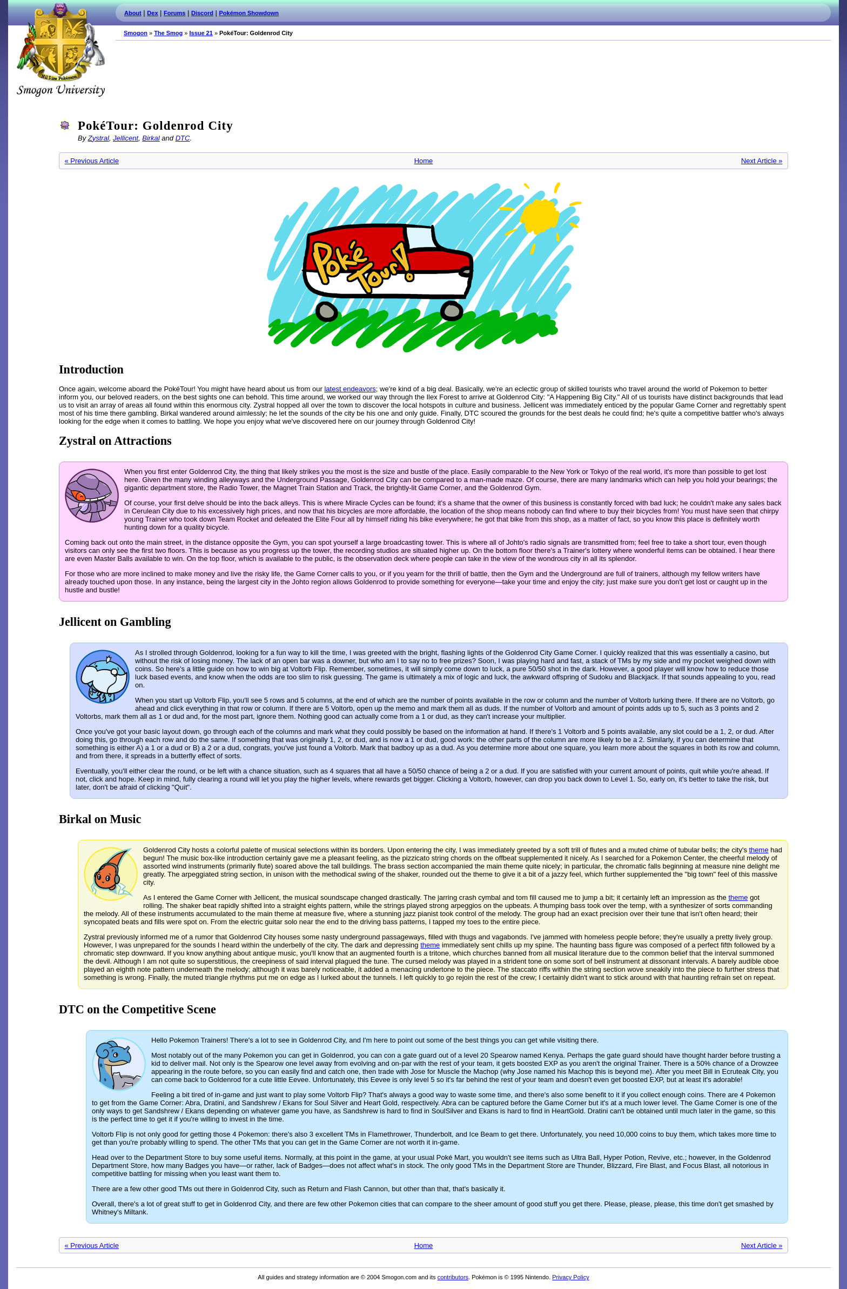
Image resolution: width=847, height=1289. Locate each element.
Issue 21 (200, 33)
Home (423, 161)
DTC (183, 138)
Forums (174, 13)
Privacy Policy (570, 1277)
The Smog (168, 33)
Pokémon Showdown (249, 13)
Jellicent (125, 138)
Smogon (135, 33)
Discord (202, 13)
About (133, 13)
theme (759, 850)
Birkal (151, 138)
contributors (453, 1277)
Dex (152, 13)
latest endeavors (349, 389)
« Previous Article (92, 161)
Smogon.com (60, 50)
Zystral (98, 138)
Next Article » (762, 161)
